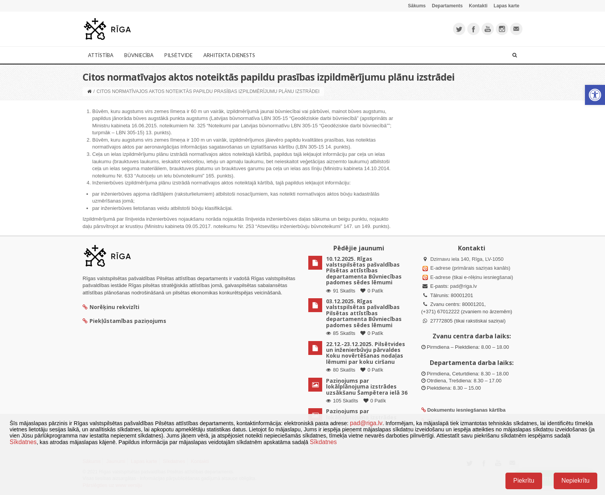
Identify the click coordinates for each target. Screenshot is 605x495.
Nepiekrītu (575, 480)
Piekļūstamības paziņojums (124, 320)
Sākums (417, 5)
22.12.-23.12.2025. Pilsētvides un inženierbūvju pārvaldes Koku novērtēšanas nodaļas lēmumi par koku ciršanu (365, 352)
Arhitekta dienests (229, 55)
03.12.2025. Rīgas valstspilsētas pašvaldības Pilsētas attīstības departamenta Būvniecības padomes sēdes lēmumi (364, 313)
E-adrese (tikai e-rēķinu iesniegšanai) (471, 277)
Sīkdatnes (23, 442)
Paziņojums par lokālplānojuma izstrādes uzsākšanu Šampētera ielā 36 (366, 386)
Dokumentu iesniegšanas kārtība (466, 410)
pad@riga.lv (463, 286)
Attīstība (100, 55)
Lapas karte (506, 5)
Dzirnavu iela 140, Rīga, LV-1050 (467, 259)
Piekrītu (523, 480)
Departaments (447, 5)
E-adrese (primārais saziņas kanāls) (470, 268)
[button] (595, 95)
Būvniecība (139, 55)
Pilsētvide (178, 55)
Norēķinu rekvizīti (111, 307)
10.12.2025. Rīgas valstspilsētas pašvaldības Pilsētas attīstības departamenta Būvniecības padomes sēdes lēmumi (364, 270)
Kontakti (478, 5)
